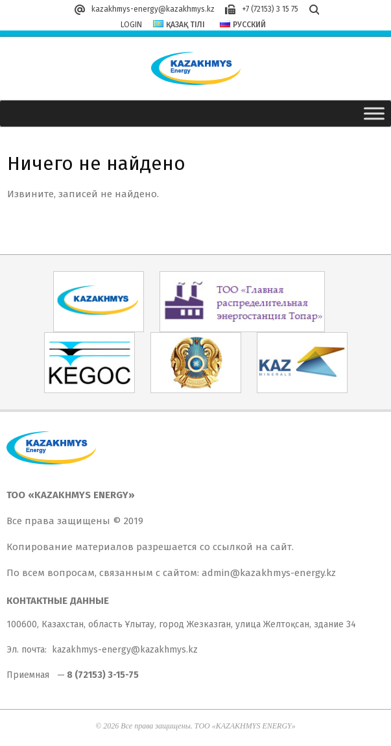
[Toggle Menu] (374, 113)
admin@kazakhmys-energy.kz (269, 573)
